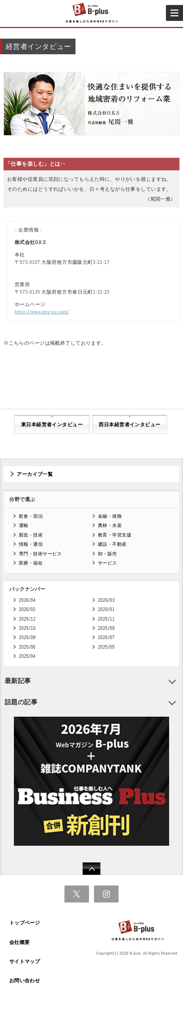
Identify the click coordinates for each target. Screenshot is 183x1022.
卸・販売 (107, 554)
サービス (107, 563)
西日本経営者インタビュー (129, 424)
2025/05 (106, 647)
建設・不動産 (112, 544)
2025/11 (106, 619)
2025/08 (27, 637)
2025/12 (27, 619)
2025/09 (106, 628)
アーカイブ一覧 (35, 474)
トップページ (24, 923)
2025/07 (106, 637)
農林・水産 (110, 525)
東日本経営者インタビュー (52, 424)
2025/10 (27, 628)
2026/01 (106, 609)
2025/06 (27, 647)
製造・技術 (31, 535)
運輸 (23, 525)
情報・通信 (31, 544)
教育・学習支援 (114, 535)
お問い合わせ (24, 980)
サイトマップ (24, 961)
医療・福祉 (31, 563)
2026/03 (106, 600)
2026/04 (27, 600)
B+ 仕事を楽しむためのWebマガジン (91, 13)
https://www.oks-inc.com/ (42, 312)
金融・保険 (110, 516)
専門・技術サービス (40, 554)
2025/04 (27, 656)
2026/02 (27, 609)
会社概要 (19, 942)
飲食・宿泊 (31, 516)
